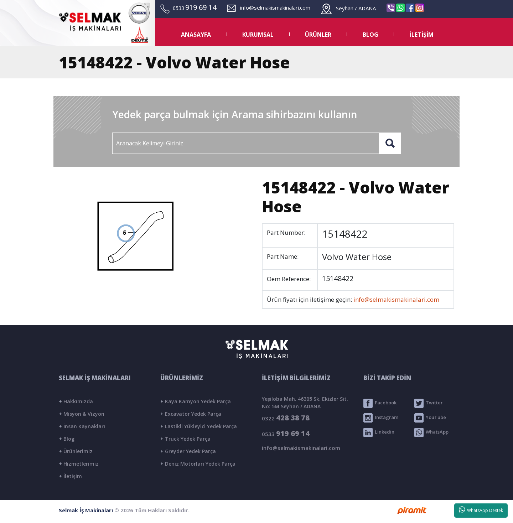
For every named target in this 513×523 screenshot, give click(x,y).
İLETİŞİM (422, 34)
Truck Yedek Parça (185, 438)
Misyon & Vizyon (81, 413)
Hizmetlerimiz (79, 463)
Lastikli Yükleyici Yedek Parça (198, 426)
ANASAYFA (196, 34)
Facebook (380, 403)
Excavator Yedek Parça (190, 413)
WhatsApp (431, 432)
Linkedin (378, 432)
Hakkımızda (76, 401)
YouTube (430, 418)
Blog (66, 438)
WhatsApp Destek (481, 510)
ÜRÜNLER (318, 34)
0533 (286, 433)
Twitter (428, 403)
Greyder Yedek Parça (188, 451)
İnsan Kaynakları (82, 426)
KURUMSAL (258, 34)
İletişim (70, 476)
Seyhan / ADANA (348, 8)
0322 (286, 418)
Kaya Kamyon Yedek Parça (195, 401)
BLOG (370, 34)
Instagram (380, 418)
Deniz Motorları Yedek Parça (197, 463)
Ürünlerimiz (76, 451)
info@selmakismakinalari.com (268, 7)
